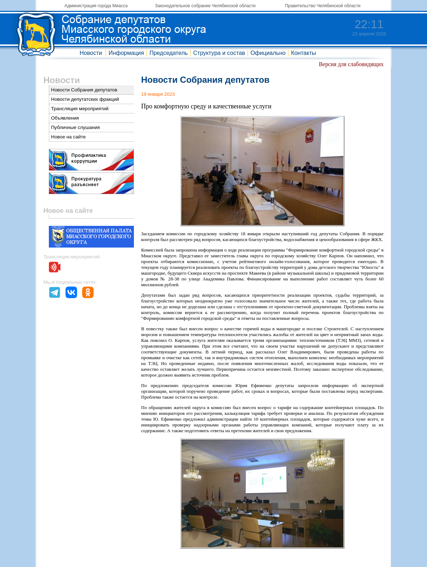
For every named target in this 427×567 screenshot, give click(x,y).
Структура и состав (219, 53)
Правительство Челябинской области (322, 5)
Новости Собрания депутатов (84, 90)
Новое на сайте (68, 136)
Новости (91, 53)
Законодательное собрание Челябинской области (205, 5)
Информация (126, 53)
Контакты (303, 53)
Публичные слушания (75, 127)
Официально (268, 53)
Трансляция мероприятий (80, 108)
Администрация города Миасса (95, 5)
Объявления (65, 118)
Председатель (168, 53)
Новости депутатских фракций (85, 99)
